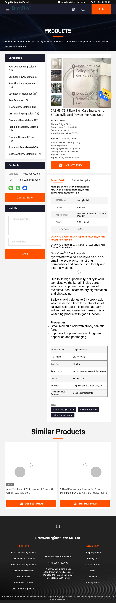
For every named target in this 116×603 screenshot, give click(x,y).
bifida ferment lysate (62, 415)
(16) (22, 93)
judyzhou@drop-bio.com (71, 2)
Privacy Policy (93, 582)
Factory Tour (93, 558)
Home (7, 41)
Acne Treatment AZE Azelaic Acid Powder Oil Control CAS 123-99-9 (30, 491)
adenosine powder (88, 409)
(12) (24, 154)
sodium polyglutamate (63, 409)
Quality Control (92, 564)
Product (54, 349)
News (92, 570)
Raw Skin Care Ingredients (38, 41)
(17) (23, 120)
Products (18, 41)
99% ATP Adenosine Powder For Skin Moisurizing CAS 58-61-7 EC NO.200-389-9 (83, 491)
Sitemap (93, 576)
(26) (18, 100)
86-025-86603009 (101, 2)
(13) (22, 107)
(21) (22, 68)
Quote (101, 9)
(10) (22, 139)
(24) (23, 76)
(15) (22, 85)
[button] (56, 104)
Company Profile (93, 552)
